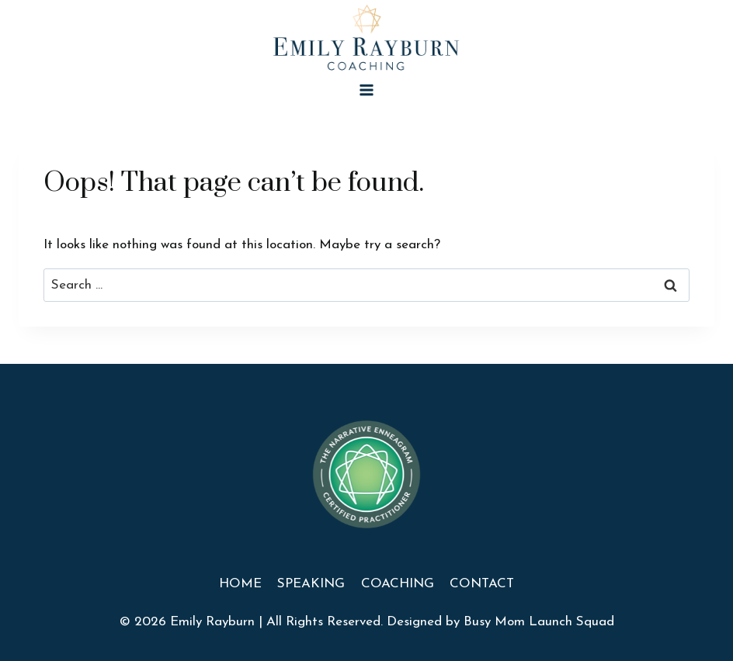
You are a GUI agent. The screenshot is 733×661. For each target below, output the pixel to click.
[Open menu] (367, 90)
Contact (482, 583)
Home (240, 583)
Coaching (397, 583)
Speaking (311, 583)
